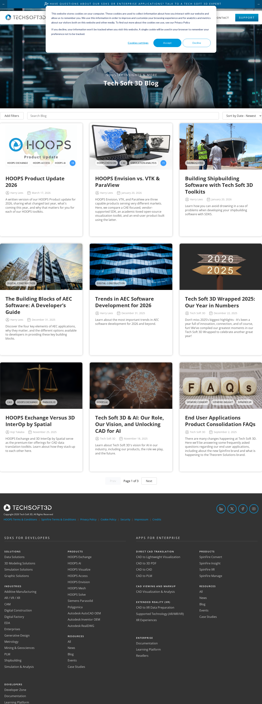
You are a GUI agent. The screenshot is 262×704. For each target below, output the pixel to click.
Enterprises (12, 629)
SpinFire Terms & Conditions (58, 519)
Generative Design (17, 635)
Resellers (142, 656)
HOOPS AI (74, 563)
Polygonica (75, 607)
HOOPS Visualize (79, 569)
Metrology (11, 642)
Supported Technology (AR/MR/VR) (160, 614)
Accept (167, 42)
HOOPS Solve (77, 595)
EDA (7, 623)
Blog (71, 654)
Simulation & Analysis (19, 667)
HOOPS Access (78, 576)
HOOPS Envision (79, 582)
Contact (222, 17)
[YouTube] (253, 508)
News (71, 648)
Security (125, 519)
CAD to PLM (144, 576)
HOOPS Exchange (80, 557)
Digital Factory (14, 617)
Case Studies (76, 667)
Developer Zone (15, 690)
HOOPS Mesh (77, 588)
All (69, 642)
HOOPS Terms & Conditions (20, 519)
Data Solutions (14, 557)
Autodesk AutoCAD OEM (84, 613)
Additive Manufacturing (20, 592)
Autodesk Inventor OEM (84, 619)
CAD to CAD (144, 569)
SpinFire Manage (210, 576)
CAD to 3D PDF (146, 563)
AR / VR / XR (12, 598)
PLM (7, 654)
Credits (156, 519)
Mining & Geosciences (19, 648)
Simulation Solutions (18, 569)
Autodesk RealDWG (81, 626)
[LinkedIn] (221, 508)
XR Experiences (146, 620)
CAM (7, 604)
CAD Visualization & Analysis (155, 592)
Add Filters (12, 116)
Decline (196, 42)
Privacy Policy (88, 519)
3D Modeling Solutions (19, 563)
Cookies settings (138, 42)
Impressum (141, 519)
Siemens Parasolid (80, 601)
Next (149, 481)
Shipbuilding (12, 660)
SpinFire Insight (210, 563)
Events (72, 660)
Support (247, 17)
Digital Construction (18, 610)
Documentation (15, 696)
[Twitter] (232, 508)
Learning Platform (148, 649)
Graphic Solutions (16, 576)
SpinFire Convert (210, 557)
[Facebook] (242, 508)
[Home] (25, 19)
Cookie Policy (108, 519)
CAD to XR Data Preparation (155, 607)
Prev (113, 481)
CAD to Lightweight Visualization (158, 557)
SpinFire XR (207, 569)
